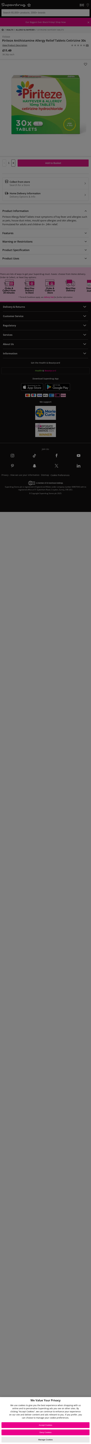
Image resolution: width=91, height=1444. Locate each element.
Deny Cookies (45, 1432)
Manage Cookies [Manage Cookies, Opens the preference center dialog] (45, 1440)
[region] (45, 1420)
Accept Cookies (45, 1425)
